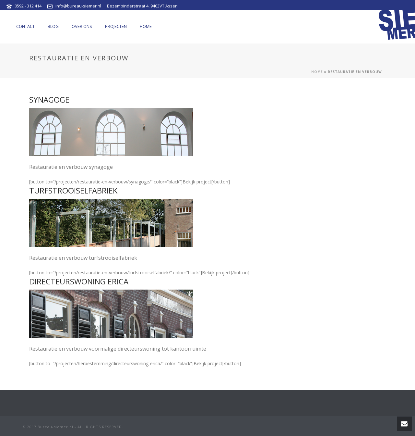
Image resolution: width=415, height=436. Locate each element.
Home (146, 26)
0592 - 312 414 (28, 6)
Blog (53, 26)
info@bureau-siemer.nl (78, 6)
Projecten (116, 26)
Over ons (82, 26)
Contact (25, 26)
